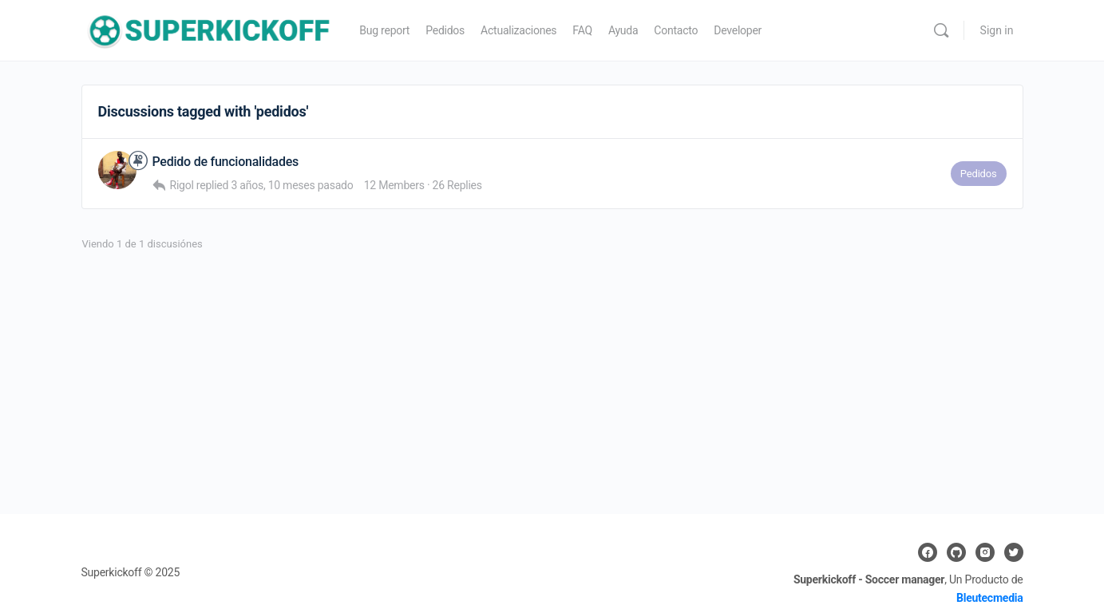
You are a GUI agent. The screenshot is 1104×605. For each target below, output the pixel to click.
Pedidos (978, 174)
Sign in (997, 30)
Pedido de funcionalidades (225, 161)
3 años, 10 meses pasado (292, 185)
